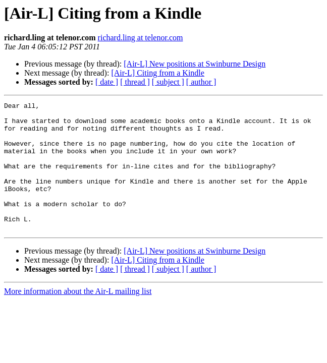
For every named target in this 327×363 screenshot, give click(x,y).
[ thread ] (135, 82)
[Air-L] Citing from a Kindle (157, 73)
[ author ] (201, 82)
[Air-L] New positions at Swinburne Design (194, 63)
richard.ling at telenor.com (140, 37)
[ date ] (106, 82)
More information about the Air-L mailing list (77, 317)
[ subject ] (168, 82)
